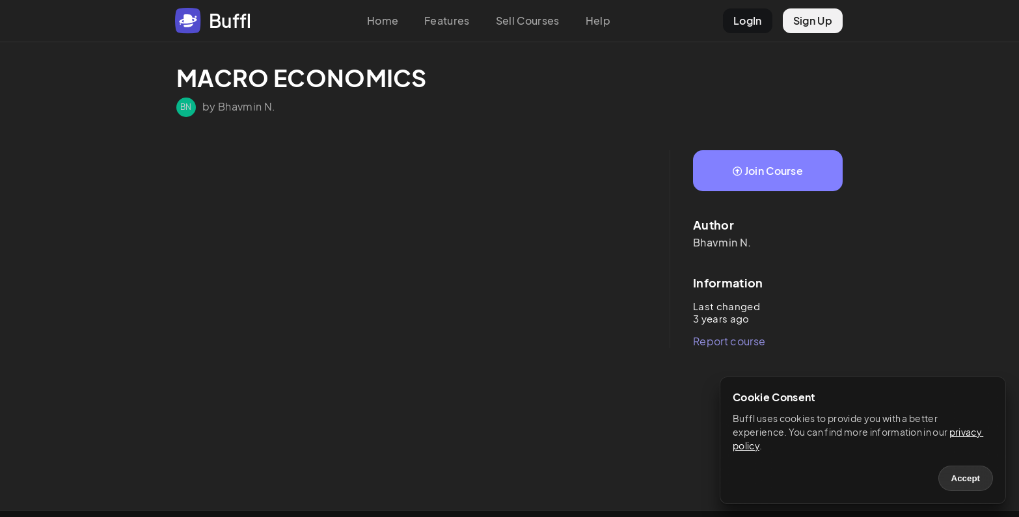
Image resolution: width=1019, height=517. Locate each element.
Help (598, 20)
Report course (729, 341)
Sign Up (812, 20)
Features (447, 20)
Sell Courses (528, 20)
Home (382, 20)
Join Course (768, 171)
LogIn (747, 20)
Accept (965, 478)
